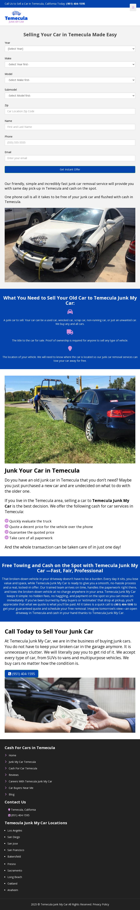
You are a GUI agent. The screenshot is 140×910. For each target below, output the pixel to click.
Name (8, 121)
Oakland (12, 883)
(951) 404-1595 (75, 3)
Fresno (11, 864)
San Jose (12, 843)
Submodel (11, 89)
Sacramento (14, 870)
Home (12, 755)
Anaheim (12, 890)
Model (8, 74)
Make (8, 58)
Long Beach (14, 877)
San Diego (13, 837)
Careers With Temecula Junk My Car (30, 781)
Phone (8, 136)
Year (7, 42)
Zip (6, 105)
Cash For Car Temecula (23, 768)
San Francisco (15, 850)
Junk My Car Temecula (22, 762)
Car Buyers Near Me (21, 788)
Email (8, 152)
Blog (11, 794)
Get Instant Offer (70, 169)
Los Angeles (14, 830)
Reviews (14, 775)
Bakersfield (14, 856)
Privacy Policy (101, 904)
